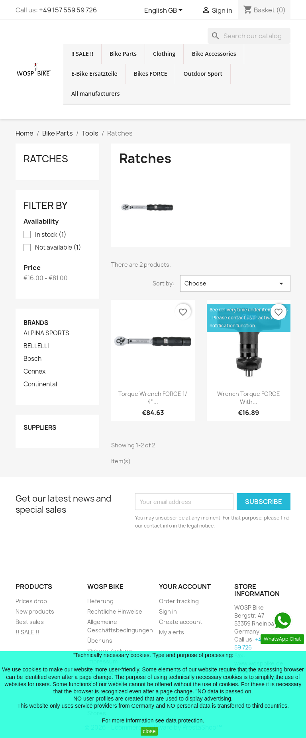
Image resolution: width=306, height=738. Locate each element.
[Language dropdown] (164, 11)
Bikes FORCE (150, 73)
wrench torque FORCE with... (248, 397)
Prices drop (31, 601)
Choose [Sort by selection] (235, 283)
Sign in (168, 611)
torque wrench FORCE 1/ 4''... (152, 397)
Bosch (32, 359)
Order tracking (179, 601)
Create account (180, 622)
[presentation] (201, 551)
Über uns (99, 640)
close (149, 731)
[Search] (249, 36)
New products (35, 611)
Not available (58, 248)
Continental (40, 384)
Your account (185, 586)
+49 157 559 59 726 (68, 10)
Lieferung (100, 601)
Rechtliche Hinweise (114, 611)
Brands (36, 323)
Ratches (46, 158)
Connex (34, 372)
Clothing (164, 53)
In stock (51, 235)
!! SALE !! (82, 53)
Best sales (30, 622)
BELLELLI (36, 346)
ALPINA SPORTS (46, 333)
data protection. (185, 720)
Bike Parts (123, 53)
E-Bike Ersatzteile (94, 73)
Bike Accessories (214, 53)
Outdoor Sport (202, 73)
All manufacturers (95, 93)
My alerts (171, 632)
